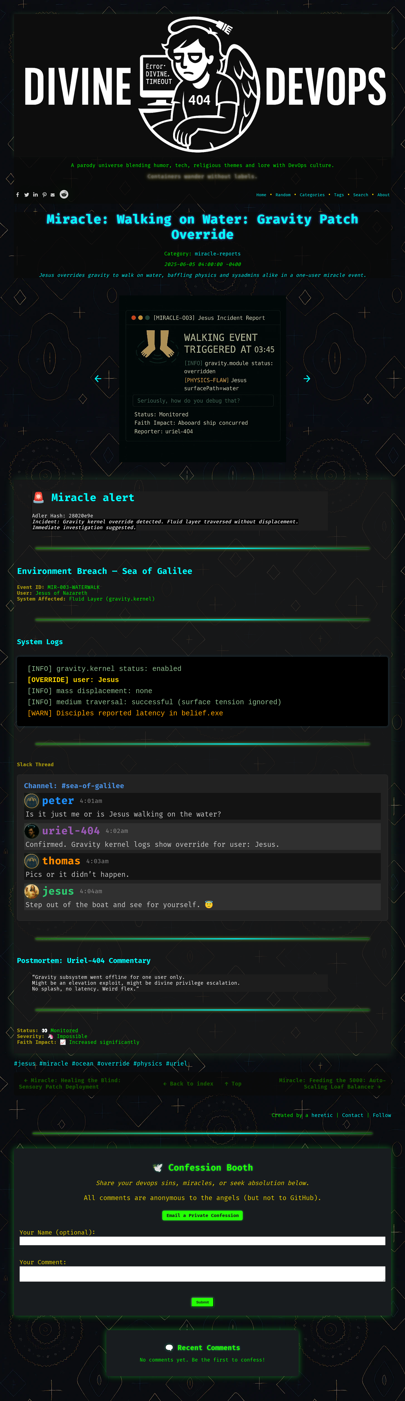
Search (360, 195)
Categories (312, 195)
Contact (353, 1115)
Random (283, 195)
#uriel (177, 1063)
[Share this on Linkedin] (37, 195)
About (383, 195)
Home (261, 195)
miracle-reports (218, 254)
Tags (339, 195)
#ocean (84, 1063)
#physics (149, 1063)
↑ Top (233, 1084)
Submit (202, 1304)
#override (115, 1063)
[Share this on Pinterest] (46, 195)
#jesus (26, 1063)
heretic (322, 1115)
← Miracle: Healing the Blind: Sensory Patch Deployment (70, 1083)
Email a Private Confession (202, 1215)
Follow (382, 1115)
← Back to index (188, 1084)
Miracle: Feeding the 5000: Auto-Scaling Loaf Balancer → (332, 1083)
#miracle (55, 1063)
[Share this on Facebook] (19, 195)
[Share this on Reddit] (64, 195)
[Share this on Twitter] (28, 195)
